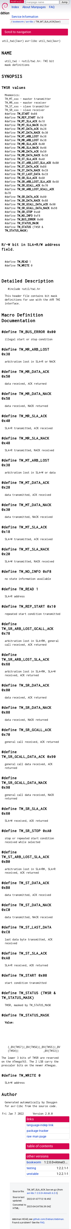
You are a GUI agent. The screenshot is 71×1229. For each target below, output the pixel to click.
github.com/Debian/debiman (48, 1219)
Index (15, 7)
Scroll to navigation (18, 32)
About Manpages (34, 7)
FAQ (52, 7)
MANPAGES (17, 1)
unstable (32, 1174)
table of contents (40, 1146)
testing (31, 1168)
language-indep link (40, 1125)
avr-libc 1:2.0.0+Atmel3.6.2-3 (42, 1193)
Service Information (25, 16)
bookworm (18, 21)
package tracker (37, 1131)
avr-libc (30, 21)
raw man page (36, 1136)
